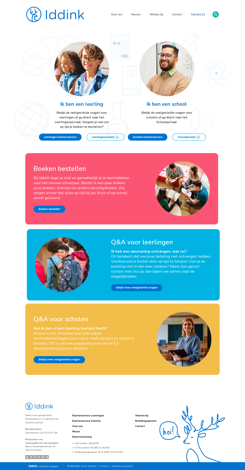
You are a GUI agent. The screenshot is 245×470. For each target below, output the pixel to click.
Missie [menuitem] (76, 431)
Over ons (116, 14)
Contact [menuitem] (140, 426)
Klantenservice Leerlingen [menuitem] (88, 415)
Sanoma (198, 15)
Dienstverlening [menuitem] (82, 437)
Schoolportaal (189, 137)
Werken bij (156, 14)
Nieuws (136, 14)
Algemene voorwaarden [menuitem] (122, 466)
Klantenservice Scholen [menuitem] (86, 421)
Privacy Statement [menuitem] (88, 466)
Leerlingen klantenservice (60, 137)
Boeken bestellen (49, 209)
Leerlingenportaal (105, 137)
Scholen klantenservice (147, 137)
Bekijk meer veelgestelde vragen (137, 287)
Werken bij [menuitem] (141, 415)
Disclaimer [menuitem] (104, 466)
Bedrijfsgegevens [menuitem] (146, 421)
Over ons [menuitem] (77, 426)
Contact (177, 14)
